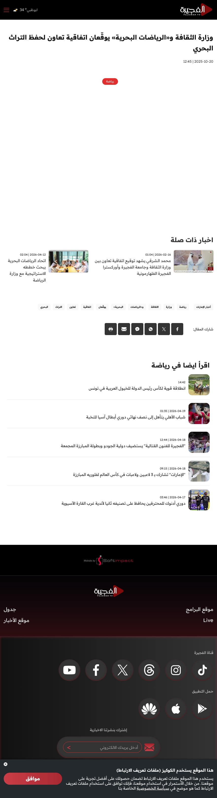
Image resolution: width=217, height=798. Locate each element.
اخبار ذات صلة (192, 240)
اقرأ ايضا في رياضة (180, 366)
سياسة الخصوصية (153, 788)
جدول (10, 609)
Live (208, 621)
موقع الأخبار (16, 621)
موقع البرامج (199, 609)
